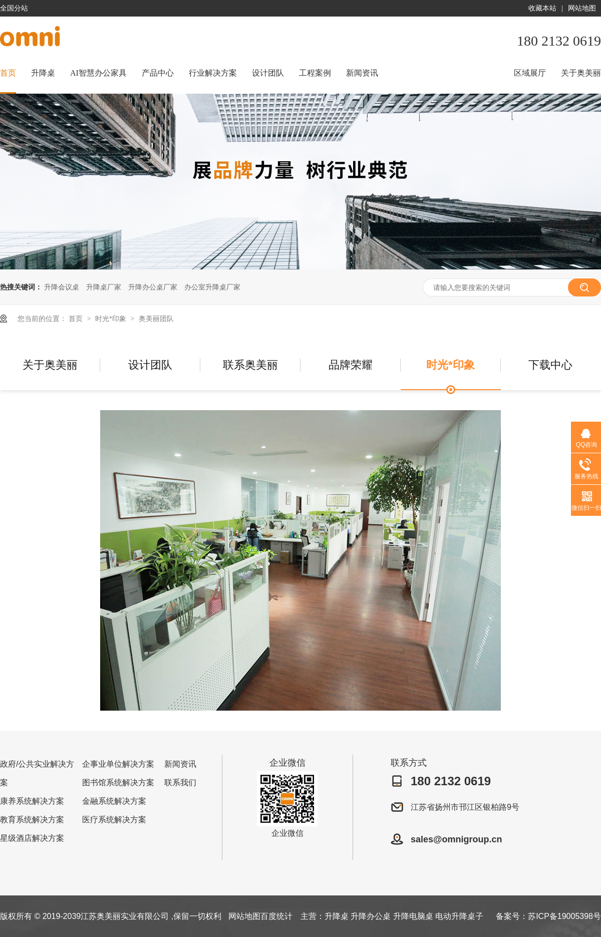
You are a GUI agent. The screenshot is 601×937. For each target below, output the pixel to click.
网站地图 (582, 8)
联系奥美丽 (250, 365)
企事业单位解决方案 (118, 764)
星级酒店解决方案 (32, 838)
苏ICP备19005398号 (564, 916)
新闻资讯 (362, 73)
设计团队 (268, 73)
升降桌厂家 (103, 287)
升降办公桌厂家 (152, 287)
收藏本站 (542, 8)
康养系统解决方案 (32, 801)
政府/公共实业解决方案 (37, 773)
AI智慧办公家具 (98, 73)
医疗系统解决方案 (114, 819)
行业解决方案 (213, 73)
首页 (8, 73)
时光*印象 (111, 319)
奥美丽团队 (156, 319)
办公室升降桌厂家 (212, 287)
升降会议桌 (61, 287)
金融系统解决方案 (114, 801)
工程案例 (315, 73)
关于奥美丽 (581, 73)
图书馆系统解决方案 (118, 782)
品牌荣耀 (351, 365)
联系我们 (180, 782)
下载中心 (550, 365)
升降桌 (43, 73)
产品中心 (158, 73)
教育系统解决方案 (32, 819)
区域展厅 (530, 73)
